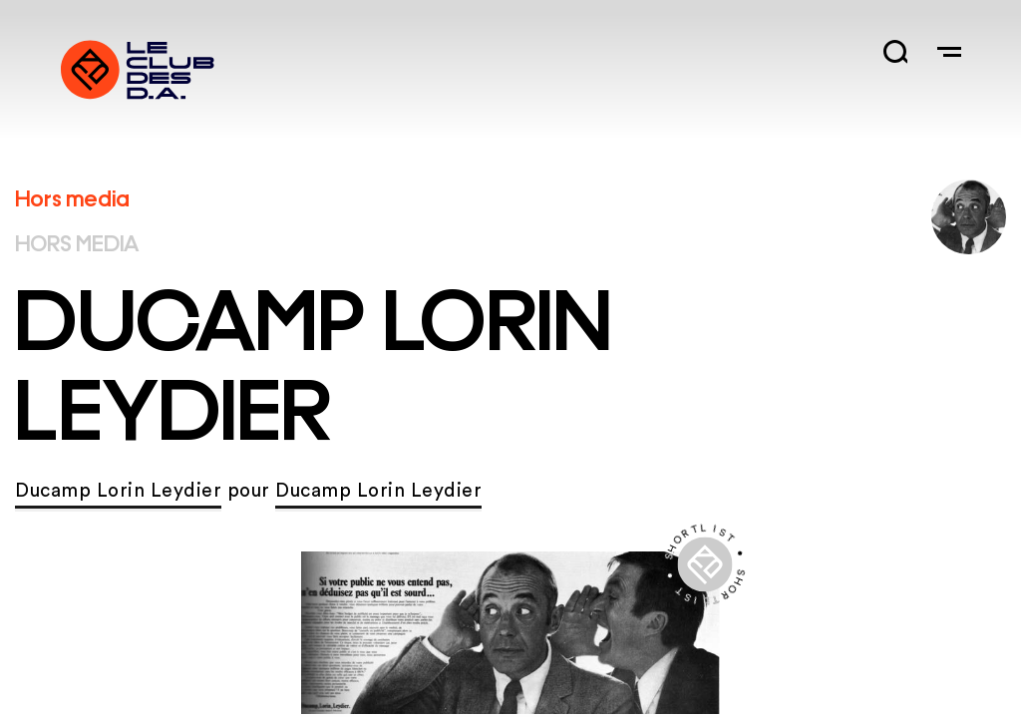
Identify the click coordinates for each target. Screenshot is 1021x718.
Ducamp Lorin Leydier (118, 491)
